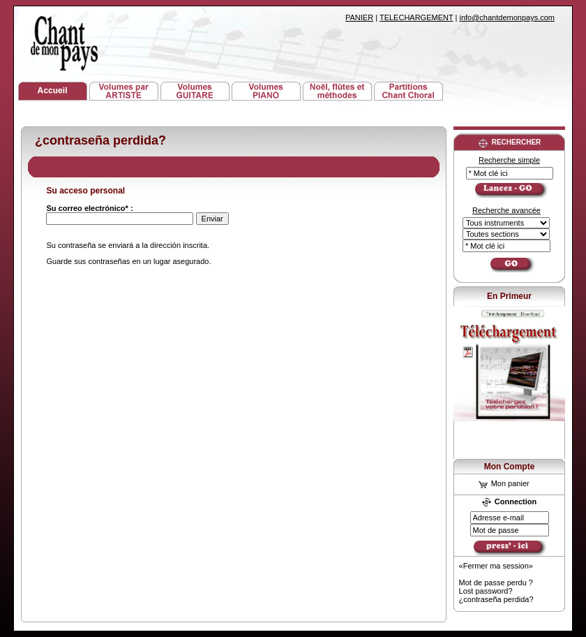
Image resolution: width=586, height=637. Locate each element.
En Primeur (509, 296)
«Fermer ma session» (496, 566)
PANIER (359, 17)
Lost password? (486, 591)
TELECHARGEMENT (416, 17)
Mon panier (504, 483)
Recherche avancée (506, 210)
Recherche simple (509, 160)
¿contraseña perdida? (496, 599)
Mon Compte (509, 466)
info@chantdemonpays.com (507, 17)
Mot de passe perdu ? (496, 582)
